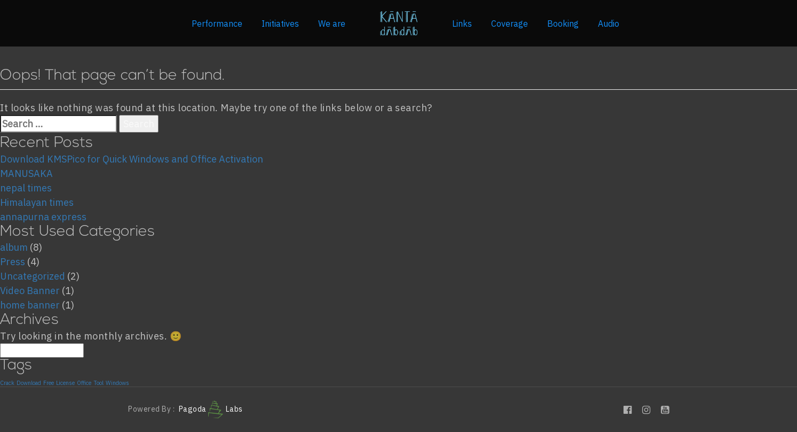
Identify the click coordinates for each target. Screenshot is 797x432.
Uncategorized (32, 276)
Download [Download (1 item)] (29, 383)
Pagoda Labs (211, 409)
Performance (217, 23)
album (14, 247)
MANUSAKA (26, 173)
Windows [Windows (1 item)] (117, 383)
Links (462, 23)
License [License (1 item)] (65, 383)
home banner (30, 305)
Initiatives (280, 23)
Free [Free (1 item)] (48, 383)
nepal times (26, 188)
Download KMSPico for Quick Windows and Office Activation (131, 159)
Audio (608, 23)
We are (331, 23)
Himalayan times (37, 202)
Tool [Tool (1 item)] (98, 383)
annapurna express (43, 217)
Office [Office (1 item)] (84, 383)
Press (12, 262)
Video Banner (30, 290)
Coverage (509, 23)
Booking (563, 23)
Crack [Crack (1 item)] (7, 383)
